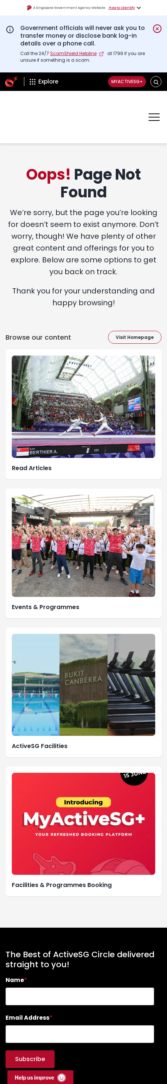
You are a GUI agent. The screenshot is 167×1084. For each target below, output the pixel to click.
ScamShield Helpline (73, 53)
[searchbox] (80, 974)
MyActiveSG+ (120, 81)
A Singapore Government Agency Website (66, 8)
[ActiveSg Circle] (11, 82)
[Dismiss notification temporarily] (157, 28)
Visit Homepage (135, 315)
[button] (156, 82)
